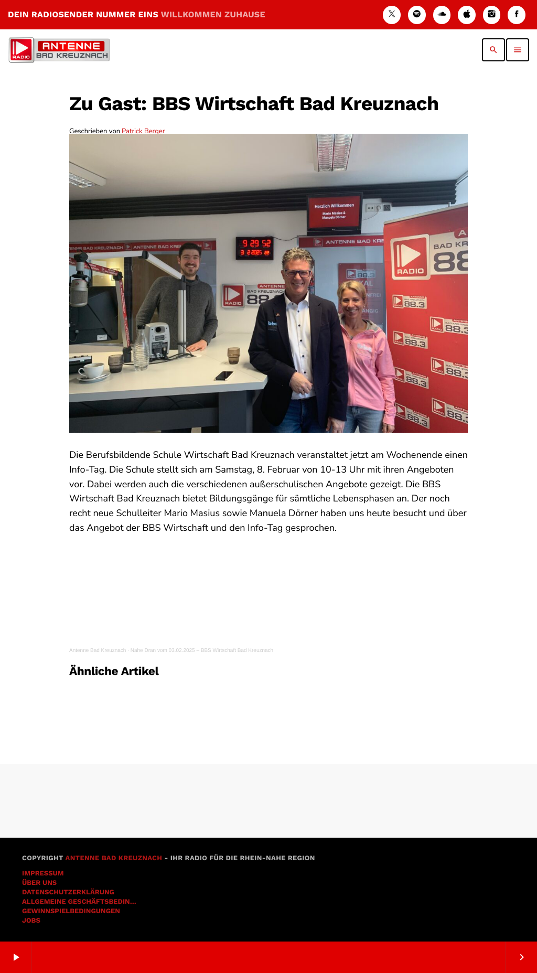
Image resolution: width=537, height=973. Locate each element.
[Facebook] (516, 15)
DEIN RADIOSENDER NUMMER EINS (136, 14)
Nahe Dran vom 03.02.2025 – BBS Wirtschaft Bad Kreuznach (202, 651)
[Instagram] (492, 15)
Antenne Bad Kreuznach (97, 651)
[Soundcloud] (442, 15)
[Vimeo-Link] (59, 49)
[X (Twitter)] (392, 15)
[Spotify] (417, 15)
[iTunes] (467, 15)
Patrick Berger (143, 131)
